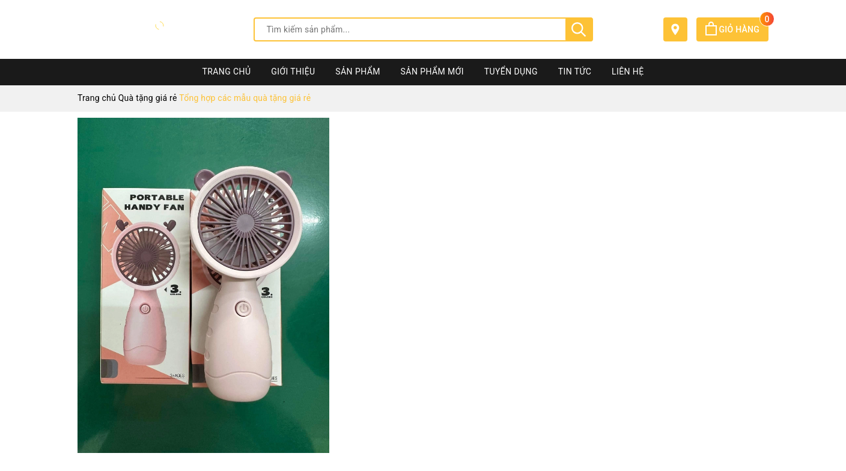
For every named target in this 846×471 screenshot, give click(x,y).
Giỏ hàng (736, 29)
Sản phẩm (357, 71)
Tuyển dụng (511, 71)
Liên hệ (628, 71)
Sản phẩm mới (432, 71)
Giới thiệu (293, 71)
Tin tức (575, 71)
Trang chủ (226, 71)
